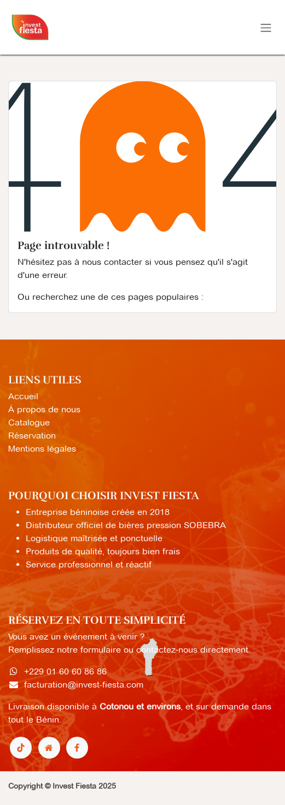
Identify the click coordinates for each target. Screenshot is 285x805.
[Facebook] (77, 748)
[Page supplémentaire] (49, 748)
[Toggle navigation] (266, 27)
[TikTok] (21, 748)
